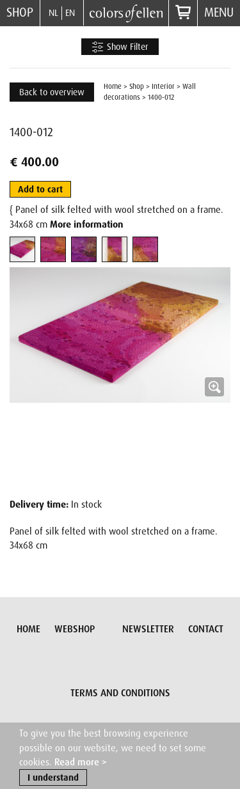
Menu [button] (219, 12)
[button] (120, 377)
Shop (19, 12)
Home (113, 86)
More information (87, 224)
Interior (163, 86)
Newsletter (148, 629)
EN (70, 13)
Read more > (80, 762)
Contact (205, 629)
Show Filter (120, 47)
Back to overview (51, 92)
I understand (53, 778)
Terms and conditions (120, 693)
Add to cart (40, 189)
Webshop (74, 629)
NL (53, 13)
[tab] (22, 249)
